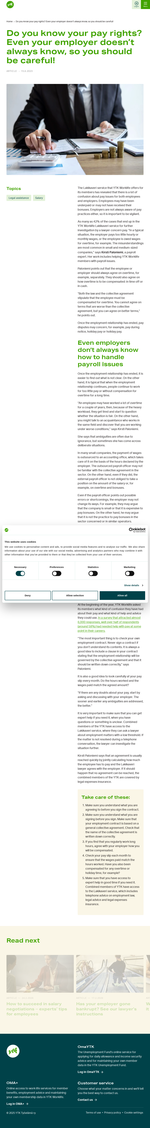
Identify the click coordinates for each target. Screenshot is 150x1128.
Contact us (85, 1100)
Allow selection (75, 595)
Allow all (122, 595)
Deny (28, 595)
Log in (136, 4)
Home (9, 21)
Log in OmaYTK (88, 1072)
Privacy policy (112, 1112)
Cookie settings (133, 1112)
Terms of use (93, 1112)
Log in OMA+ (15, 1104)
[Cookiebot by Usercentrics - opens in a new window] (131, 530)
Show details (131, 585)
